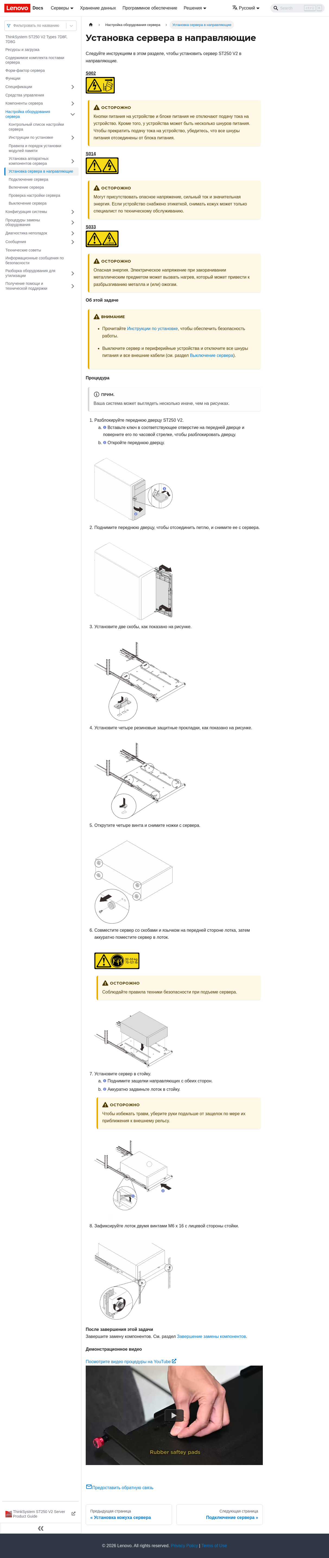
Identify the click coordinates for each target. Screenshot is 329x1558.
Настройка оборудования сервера (27, 114)
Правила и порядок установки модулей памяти (35, 148)
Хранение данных (98, 8)
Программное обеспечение (150, 8)
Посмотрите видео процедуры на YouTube (131, 1361)
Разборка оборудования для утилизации (30, 273)
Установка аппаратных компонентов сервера (29, 161)
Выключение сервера (28, 203)
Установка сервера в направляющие (41, 171)
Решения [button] (193, 8)
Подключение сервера (28, 179)
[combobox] (13, 25)
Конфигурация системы (26, 211)
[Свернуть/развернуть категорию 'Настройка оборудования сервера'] (73, 114)
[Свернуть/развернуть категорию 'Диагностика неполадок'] (73, 233)
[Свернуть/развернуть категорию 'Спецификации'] (73, 87)
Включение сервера (26, 187)
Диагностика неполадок (26, 233)
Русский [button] (243, 8)
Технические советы (23, 250)
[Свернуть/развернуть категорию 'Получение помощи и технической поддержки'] (73, 286)
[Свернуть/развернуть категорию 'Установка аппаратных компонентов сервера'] (73, 161)
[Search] (297, 8)
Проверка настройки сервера (34, 195)
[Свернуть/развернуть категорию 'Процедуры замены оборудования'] (73, 222)
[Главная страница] (91, 25)
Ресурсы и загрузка (22, 49)
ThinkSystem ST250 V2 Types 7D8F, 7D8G (36, 39)
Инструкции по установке (31, 137)
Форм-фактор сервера (25, 70)
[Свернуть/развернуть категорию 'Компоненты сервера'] (73, 103)
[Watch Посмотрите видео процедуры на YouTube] (174, 1415)
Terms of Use (214, 1545)
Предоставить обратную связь (120, 1487)
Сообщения (15, 242)
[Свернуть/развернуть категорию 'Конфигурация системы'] (73, 212)
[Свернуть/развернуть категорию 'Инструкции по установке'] (73, 137)
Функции (12, 78)
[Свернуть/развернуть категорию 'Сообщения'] (73, 242)
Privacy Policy (184, 1545)
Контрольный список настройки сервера (36, 126)
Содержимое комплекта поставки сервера (34, 60)
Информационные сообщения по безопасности (34, 260)
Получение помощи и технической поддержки (26, 286)
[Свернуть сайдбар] (40, 1528)
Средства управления (24, 95)
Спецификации (18, 87)
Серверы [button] (60, 8)
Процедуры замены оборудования (22, 222)
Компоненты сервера (24, 103)
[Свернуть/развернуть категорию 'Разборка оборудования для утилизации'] (73, 273)
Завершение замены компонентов (211, 1336)
